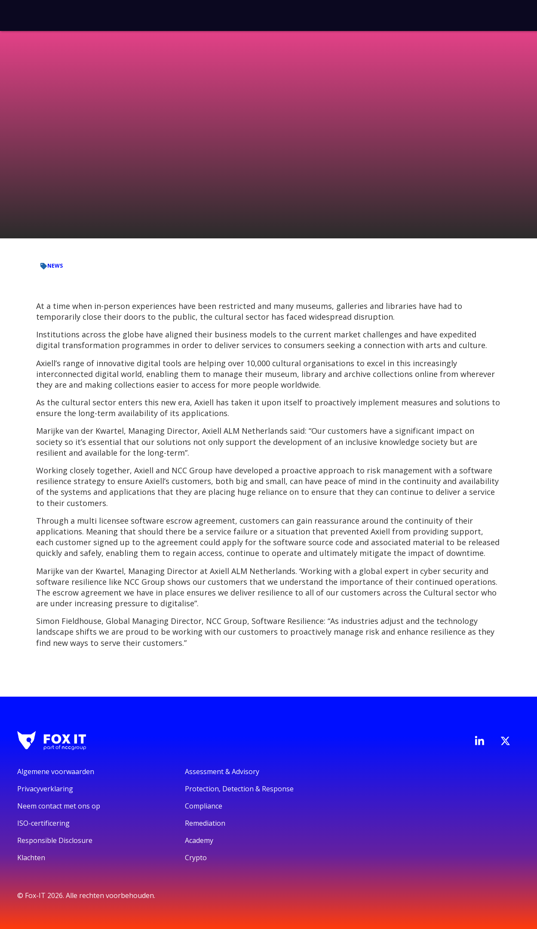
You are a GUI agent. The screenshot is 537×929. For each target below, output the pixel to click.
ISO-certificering (43, 823)
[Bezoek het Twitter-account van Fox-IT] (505, 741)
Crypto (196, 857)
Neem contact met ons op (58, 806)
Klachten (31, 857)
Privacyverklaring (45, 788)
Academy (199, 840)
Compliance (203, 806)
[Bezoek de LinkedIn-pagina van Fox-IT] (479, 740)
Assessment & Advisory (222, 771)
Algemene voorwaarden (55, 771)
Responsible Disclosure (54, 840)
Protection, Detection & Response (239, 788)
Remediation (205, 823)
